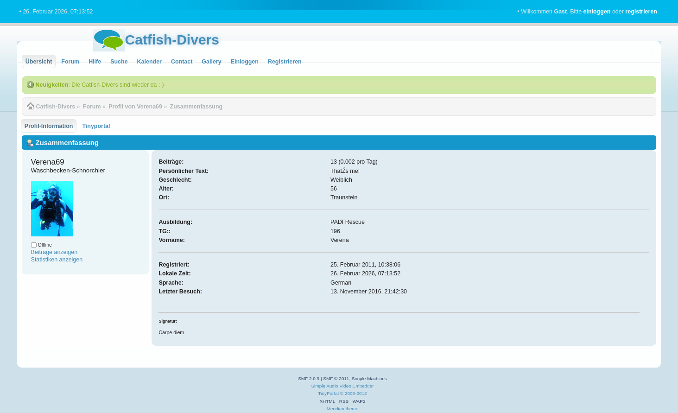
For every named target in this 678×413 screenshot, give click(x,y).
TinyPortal (328, 393)
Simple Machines (369, 378)
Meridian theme (343, 408)
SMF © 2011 (336, 378)
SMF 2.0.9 (308, 378)
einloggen (597, 11)
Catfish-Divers (172, 39)
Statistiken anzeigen (57, 259)
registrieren (641, 11)
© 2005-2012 (353, 393)
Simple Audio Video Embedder (342, 385)
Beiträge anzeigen (54, 252)
